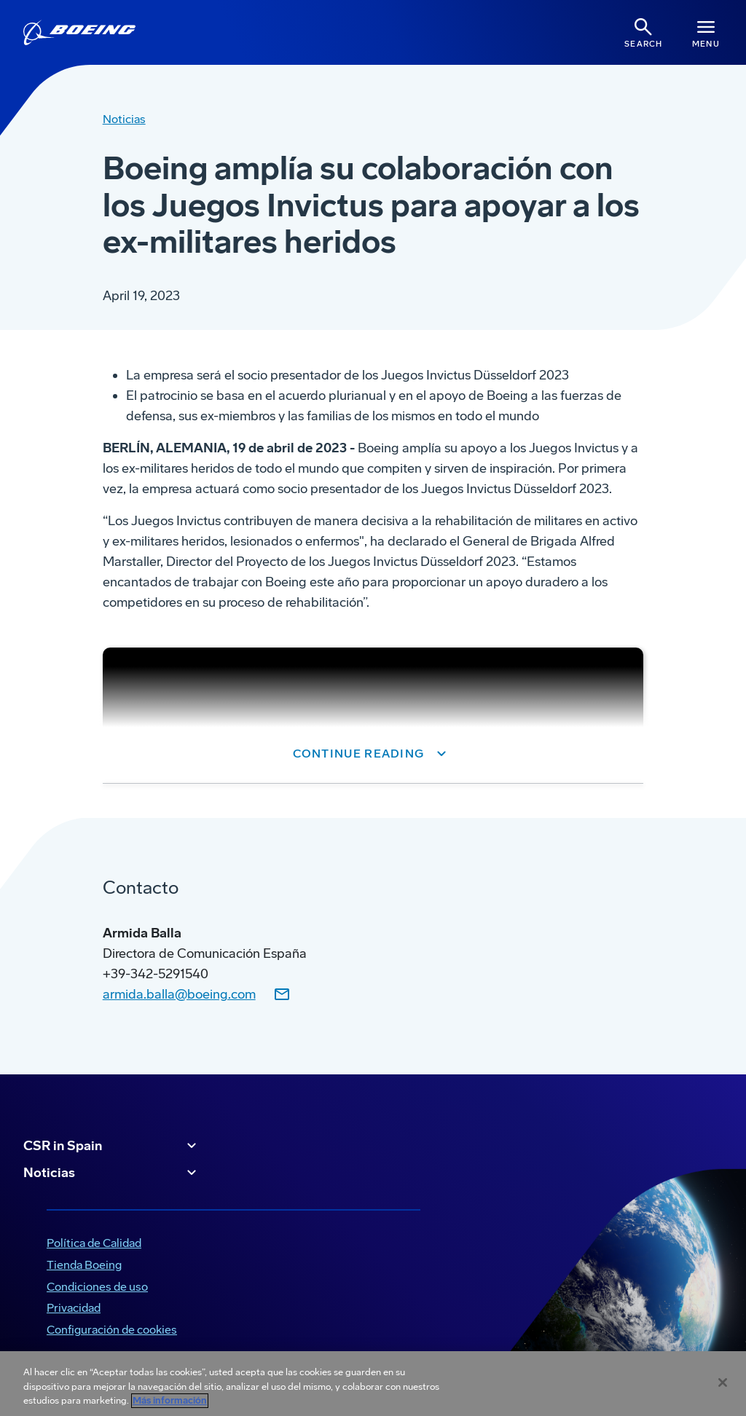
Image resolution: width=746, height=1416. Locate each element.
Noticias (111, 1172)
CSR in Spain (111, 1146)
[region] (373, 1383)
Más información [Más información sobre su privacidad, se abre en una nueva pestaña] (170, 1401)
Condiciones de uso (97, 1287)
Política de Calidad (94, 1243)
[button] (373, 753)
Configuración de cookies (112, 1330)
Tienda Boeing (84, 1265)
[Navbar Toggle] (705, 32)
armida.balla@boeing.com (179, 994)
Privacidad (74, 1308)
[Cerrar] (723, 1382)
